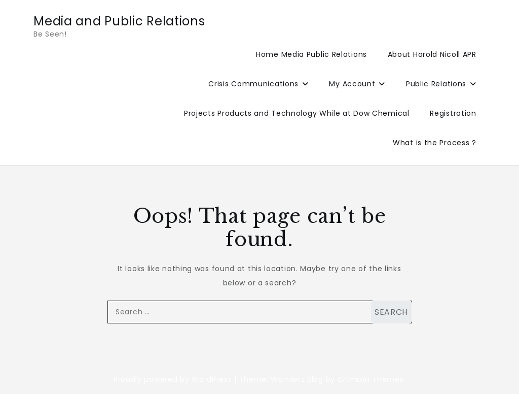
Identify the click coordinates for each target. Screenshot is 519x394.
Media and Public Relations (119, 21)
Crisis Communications (253, 84)
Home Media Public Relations (311, 54)
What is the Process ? (434, 143)
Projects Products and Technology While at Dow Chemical (297, 113)
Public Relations (436, 84)
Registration (453, 113)
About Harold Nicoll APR (432, 54)
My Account (352, 84)
